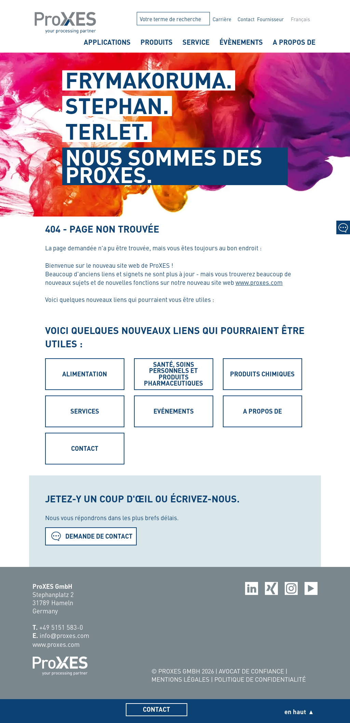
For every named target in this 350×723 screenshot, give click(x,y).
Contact (246, 19)
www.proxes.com (259, 282)
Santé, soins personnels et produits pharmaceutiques (173, 373)
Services (84, 410)
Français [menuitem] (300, 19)
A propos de (262, 410)
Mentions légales (181, 679)
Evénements (173, 410)
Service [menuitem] (196, 42)
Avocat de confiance (252, 671)
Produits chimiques (262, 373)
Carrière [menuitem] (222, 19)
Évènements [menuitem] (241, 42)
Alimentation (84, 373)
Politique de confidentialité (260, 679)
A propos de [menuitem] (294, 42)
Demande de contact (91, 536)
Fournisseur (270, 19)
